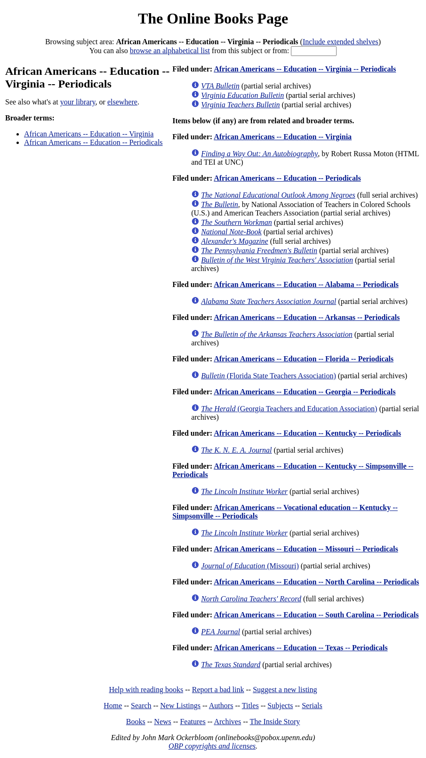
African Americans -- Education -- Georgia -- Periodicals (304, 392)
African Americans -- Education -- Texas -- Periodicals (300, 648)
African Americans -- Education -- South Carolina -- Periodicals (316, 615)
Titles (250, 706)
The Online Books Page (213, 18)
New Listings (180, 706)
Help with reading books (146, 690)
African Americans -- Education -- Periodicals (93, 142)
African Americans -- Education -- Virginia (88, 134)
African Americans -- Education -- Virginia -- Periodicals (305, 69)
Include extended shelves (340, 42)
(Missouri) (250, 566)
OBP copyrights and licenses (212, 746)
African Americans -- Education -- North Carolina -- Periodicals (316, 582)
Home (113, 706)
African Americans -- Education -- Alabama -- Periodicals (306, 284)
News (162, 722)
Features (192, 722)
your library (78, 102)
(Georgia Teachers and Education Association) (289, 409)
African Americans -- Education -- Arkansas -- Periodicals (307, 317)
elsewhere (122, 102)
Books (135, 722)
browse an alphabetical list (170, 51)
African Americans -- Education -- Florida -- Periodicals (304, 359)
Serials (312, 706)
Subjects (280, 706)
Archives (227, 722)
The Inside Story (275, 722)
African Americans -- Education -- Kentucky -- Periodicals (307, 433)
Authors (221, 706)
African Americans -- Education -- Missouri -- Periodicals (306, 549)
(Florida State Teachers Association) (268, 376)
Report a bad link (218, 690)
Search (141, 706)
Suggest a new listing (285, 690)
